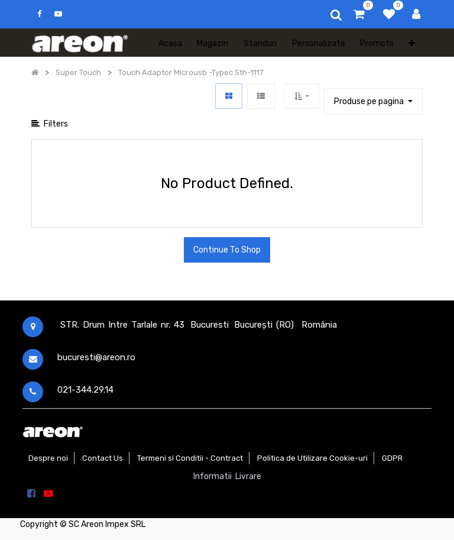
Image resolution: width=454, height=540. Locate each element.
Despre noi (48, 458)
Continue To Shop (227, 250)
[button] (412, 42)
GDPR (392, 458)
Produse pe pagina (370, 101)
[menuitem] (170, 42)
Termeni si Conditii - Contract (190, 458)
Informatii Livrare (227, 476)
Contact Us (102, 458)
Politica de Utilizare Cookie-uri (312, 458)
